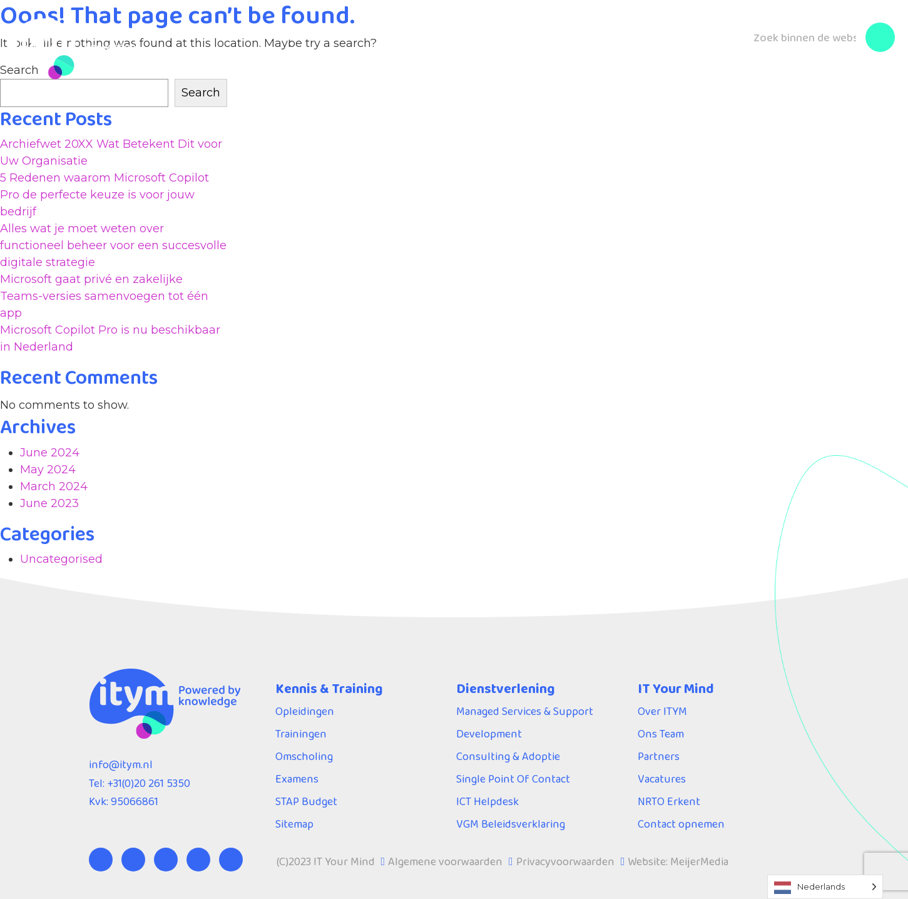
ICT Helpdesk (487, 801)
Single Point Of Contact (513, 779)
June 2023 (49, 503)
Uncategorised (61, 559)
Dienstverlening (358, 33)
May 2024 (48, 469)
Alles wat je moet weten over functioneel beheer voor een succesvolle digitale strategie (113, 245)
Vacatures (662, 779)
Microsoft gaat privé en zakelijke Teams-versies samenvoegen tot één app (104, 296)
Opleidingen (304, 711)
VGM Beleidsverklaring (510, 824)
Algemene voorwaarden (445, 861)
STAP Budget (306, 801)
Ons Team (661, 734)
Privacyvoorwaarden (565, 861)
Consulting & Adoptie (508, 756)
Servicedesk (462, 33)
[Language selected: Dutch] (825, 887)
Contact (671, 33)
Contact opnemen (681, 824)
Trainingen (301, 734)
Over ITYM (550, 33)
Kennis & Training (240, 33)
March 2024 (54, 486)
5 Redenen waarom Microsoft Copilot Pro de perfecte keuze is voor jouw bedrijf (104, 194)
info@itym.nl (121, 764)
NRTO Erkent (669, 801)
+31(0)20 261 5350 (148, 783)
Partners (659, 756)
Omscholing (304, 756)
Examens (297, 779)
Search (200, 93)
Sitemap (294, 824)
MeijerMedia (699, 861)
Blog (615, 33)
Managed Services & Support (524, 711)
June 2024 (49, 453)
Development (489, 734)
